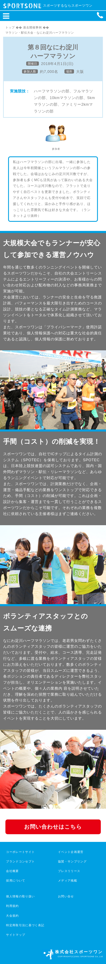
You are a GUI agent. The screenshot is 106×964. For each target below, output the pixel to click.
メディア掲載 (67, 880)
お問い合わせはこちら (53, 827)
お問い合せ (66, 896)
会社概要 (12, 871)
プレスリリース (69, 871)
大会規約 (12, 915)
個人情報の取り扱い (20, 896)
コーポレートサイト (20, 852)
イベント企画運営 (71, 852)
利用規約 (12, 906)
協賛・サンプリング (72, 861)
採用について (15, 880)
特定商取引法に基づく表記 (25, 925)
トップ (10, 27)
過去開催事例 (32, 27)
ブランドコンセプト (20, 861)
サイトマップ (15, 934)
